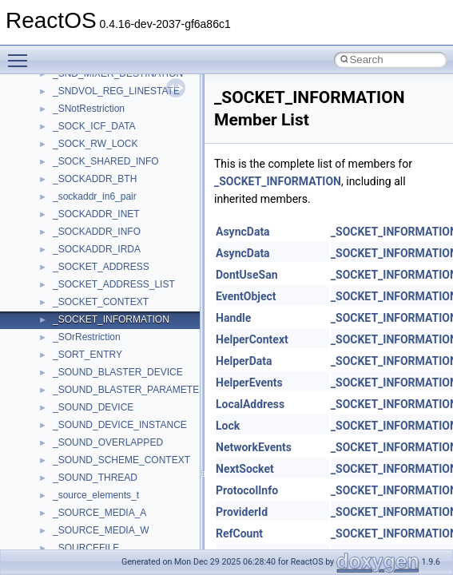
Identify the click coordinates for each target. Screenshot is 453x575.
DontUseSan (247, 274)
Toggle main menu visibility (21, 53)
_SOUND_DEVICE (93, 407)
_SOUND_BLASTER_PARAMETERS (133, 389)
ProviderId (242, 512)
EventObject (246, 296)
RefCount (239, 533)
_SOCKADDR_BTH (95, 178)
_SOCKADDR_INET (96, 214)
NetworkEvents (254, 447)
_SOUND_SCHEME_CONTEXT (121, 460)
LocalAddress (250, 404)
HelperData (244, 361)
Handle (233, 317)
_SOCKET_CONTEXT (101, 301)
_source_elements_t (96, 495)
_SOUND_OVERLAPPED (108, 442)
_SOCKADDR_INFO (97, 231)
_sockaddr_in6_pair (95, 196)
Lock (228, 425)
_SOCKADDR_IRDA (97, 249)
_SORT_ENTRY (87, 354)
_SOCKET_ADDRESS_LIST (114, 284)
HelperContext (252, 339)
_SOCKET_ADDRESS (101, 266)
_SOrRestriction (87, 337)
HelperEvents (249, 382)
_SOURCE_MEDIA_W (101, 530)
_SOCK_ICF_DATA (94, 126)
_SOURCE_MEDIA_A (99, 512)
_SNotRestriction (89, 108)
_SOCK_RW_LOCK (95, 143)
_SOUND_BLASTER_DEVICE (118, 372)
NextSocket (245, 468)
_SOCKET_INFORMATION (111, 319)
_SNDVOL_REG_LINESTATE (116, 91)
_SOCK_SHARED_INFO (106, 161)
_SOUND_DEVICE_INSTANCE (120, 424)
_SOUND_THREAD (95, 477)
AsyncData (243, 231)
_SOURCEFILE (86, 547)
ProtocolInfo (247, 490)
